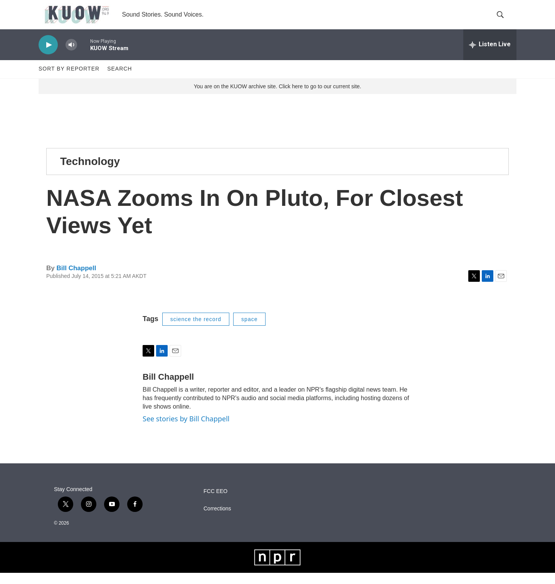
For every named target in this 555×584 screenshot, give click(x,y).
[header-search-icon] (504, 20)
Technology (90, 172)
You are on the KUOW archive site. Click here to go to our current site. (277, 97)
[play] (48, 56)
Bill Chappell (76, 279)
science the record (195, 330)
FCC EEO (215, 502)
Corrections (217, 520)
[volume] (71, 56)
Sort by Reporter (69, 80)
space (249, 330)
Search (119, 80)
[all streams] (489, 55)
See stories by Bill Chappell (186, 430)
